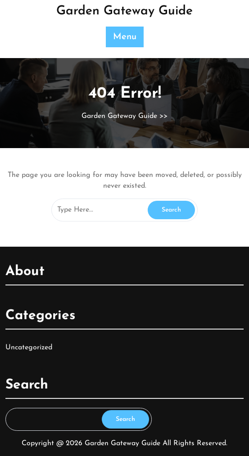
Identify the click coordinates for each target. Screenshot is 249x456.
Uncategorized (30, 346)
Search (125, 418)
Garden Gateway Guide (124, 11)
